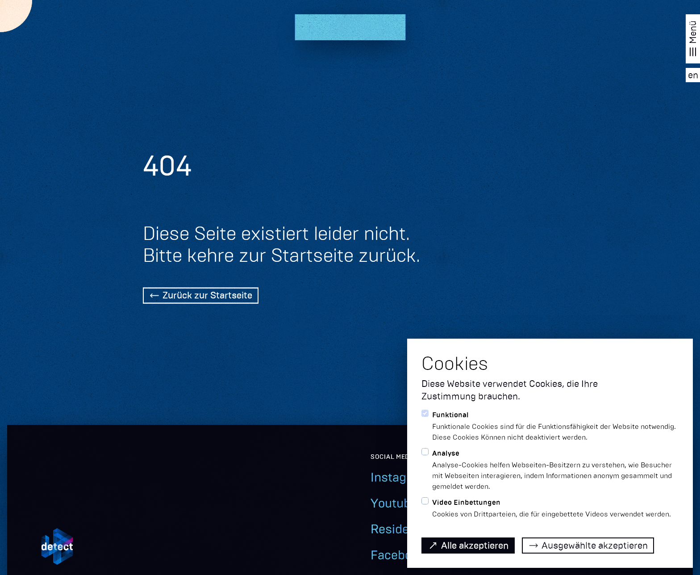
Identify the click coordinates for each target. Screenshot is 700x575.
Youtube (394, 503)
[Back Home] (200, 297)
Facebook (398, 555)
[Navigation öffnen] (693, 38)
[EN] (693, 75)
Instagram (400, 477)
